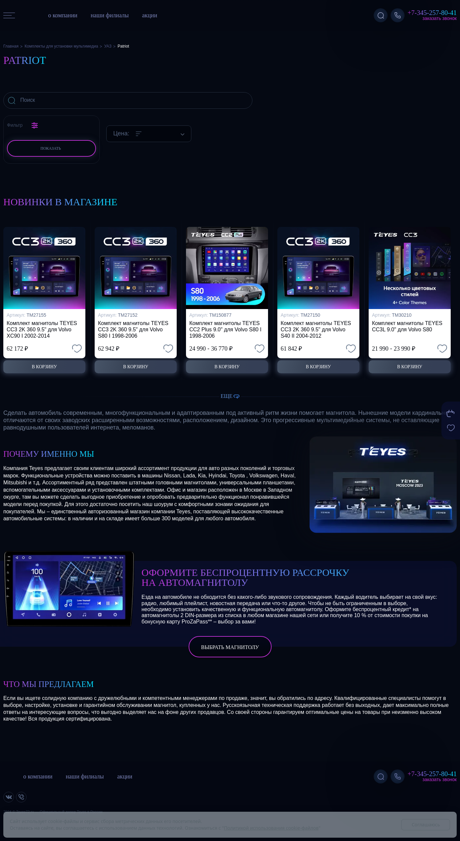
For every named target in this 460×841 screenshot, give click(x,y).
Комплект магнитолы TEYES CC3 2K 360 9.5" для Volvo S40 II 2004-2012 (316, 327)
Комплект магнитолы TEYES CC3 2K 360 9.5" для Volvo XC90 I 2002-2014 (42, 327)
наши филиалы (110, 15)
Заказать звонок (439, 18)
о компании (62, 15)
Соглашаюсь (426, 824)
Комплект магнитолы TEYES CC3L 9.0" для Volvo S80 (407, 324)
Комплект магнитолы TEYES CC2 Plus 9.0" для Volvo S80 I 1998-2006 (225, 327)
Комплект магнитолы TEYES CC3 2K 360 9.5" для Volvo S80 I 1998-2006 (133, 327)
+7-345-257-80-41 (432, 13)
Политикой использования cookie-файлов (271, 828)
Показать (51, 148)
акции (149, 15)
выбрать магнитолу (230, 647)
